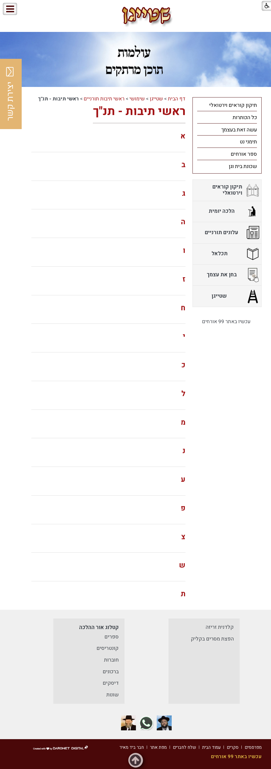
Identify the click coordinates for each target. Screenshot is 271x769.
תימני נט (248, 142)
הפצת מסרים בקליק (212, 639)
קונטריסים (107, 648)
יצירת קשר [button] (10, 94)
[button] (35, 9)
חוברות (111, 660)
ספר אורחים (244, 154)
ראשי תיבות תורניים (104, 98)
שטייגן (156, 98)
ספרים (111, 637)
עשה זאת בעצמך (239, 130)
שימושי (137, 98)
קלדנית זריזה (220, 627)
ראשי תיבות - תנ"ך (139, 111)
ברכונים (111, 672)
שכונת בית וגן (243, 166)
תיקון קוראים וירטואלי (233, 105)
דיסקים (111, 683)
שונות (112, 695)
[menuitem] (227, 105)
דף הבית (176, 98)
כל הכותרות (245, 117)
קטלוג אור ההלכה (99, 627)
